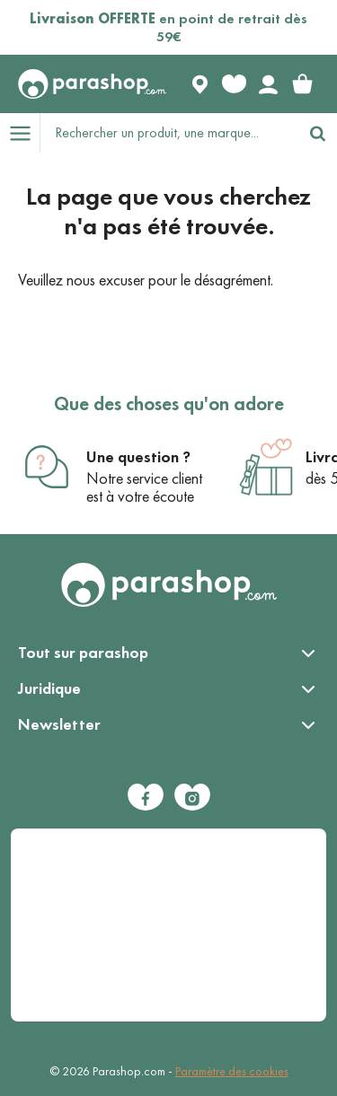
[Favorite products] (234, 84)
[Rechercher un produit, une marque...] (169, 133)
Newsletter (59, 724)
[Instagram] (192, 797)
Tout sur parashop (83, 652)
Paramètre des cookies (231, 1071)
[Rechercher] (317, 133)
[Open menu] (20, 133)
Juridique (49, 688)
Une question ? (138, 457)
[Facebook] (146, 797)
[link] (302, 84)
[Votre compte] (268, 84)
